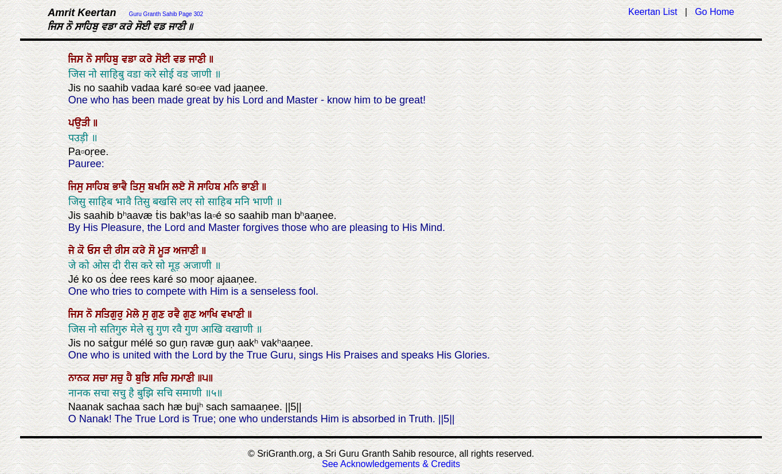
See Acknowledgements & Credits (391, 464)
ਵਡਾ (130, 59)
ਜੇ (72, 250)
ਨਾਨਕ (80, 378)
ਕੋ (82, 250)
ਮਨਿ (233, 187)
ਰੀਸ (124, 250)
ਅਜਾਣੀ (187, 250)
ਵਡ (181, 59)
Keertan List (652, 12)
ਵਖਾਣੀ (234, 314)
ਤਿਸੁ (139, 187)
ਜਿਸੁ (77, 187)
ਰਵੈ (175, 314)
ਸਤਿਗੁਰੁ (110, 314)
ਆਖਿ (210, 314)
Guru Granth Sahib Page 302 (166, 14)
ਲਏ (180, 187)
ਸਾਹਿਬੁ (108, 59)
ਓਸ (95, 250)
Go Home (714, 12)
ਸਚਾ (102, 378)
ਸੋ (192, 187)
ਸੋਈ (164, 59)
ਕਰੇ (147, 59)
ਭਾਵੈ (121, 187)
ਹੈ (130, 378)
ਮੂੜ (165, 250)
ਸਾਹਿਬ (99, 187)
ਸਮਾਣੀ (184, 378)
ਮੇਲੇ (134, 314)
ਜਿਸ (77, 59)
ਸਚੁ (118, 378)
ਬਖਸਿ (160, 187)
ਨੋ (90, 59)
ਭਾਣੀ (252, 187)
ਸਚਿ (162, 378)
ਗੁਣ (159, 314)
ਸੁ (146, 314)
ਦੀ (109, 250)
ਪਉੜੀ (80, 123)
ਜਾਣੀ (199, 59)
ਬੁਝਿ (144, 378)
